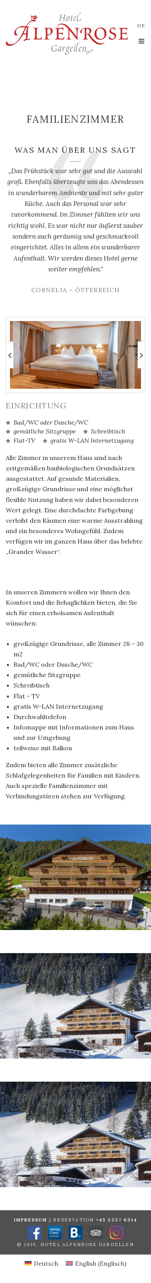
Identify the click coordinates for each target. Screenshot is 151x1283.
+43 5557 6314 (117, 1220)
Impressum (30, 1220)
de (141, 25)
